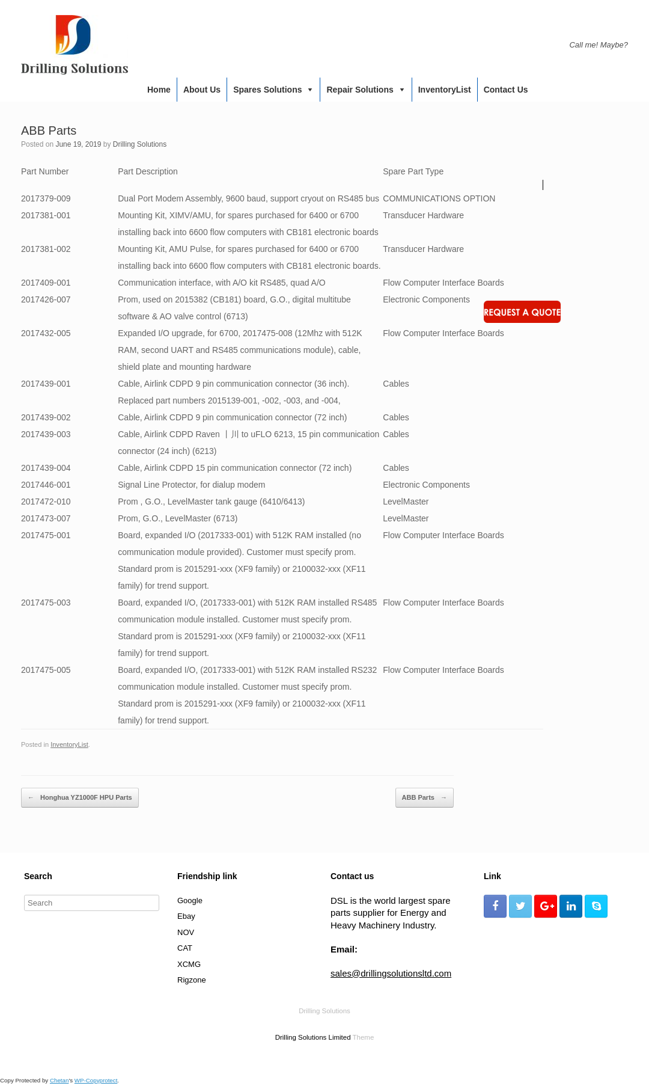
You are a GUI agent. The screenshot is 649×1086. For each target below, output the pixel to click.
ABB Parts (424, 798)
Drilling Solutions (139, 144)
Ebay (186, 916)
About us (202, 89)
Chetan (59, 1080)
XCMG (189, 964)
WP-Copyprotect (96, 1080)
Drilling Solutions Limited (313, 1037)
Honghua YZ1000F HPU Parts (80, 798)
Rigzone (191, 979)
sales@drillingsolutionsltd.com (391, 973)
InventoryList (444, 89)
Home (159, 89)
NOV (185, 932)
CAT (184, 948)
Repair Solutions (359, 89)
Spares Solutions (267, 89)
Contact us (506, 89)
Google (190, 900)
